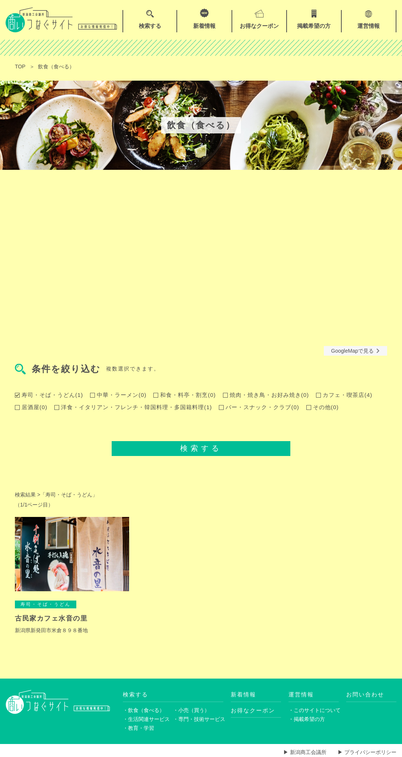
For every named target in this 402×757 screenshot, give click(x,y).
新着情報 (243, 694)
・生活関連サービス (146, 719)
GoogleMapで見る (355, 351)
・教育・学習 (138, 728)
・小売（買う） (191, 710)
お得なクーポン (253, 710)
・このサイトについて (313, 710)
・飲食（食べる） (144, 710)
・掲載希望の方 (306, 719)
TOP (20, 66)
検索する (201, 448)
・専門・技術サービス (198, 719)
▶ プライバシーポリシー (367, 752)
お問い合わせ (365, 694)
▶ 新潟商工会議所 (304, 752)
